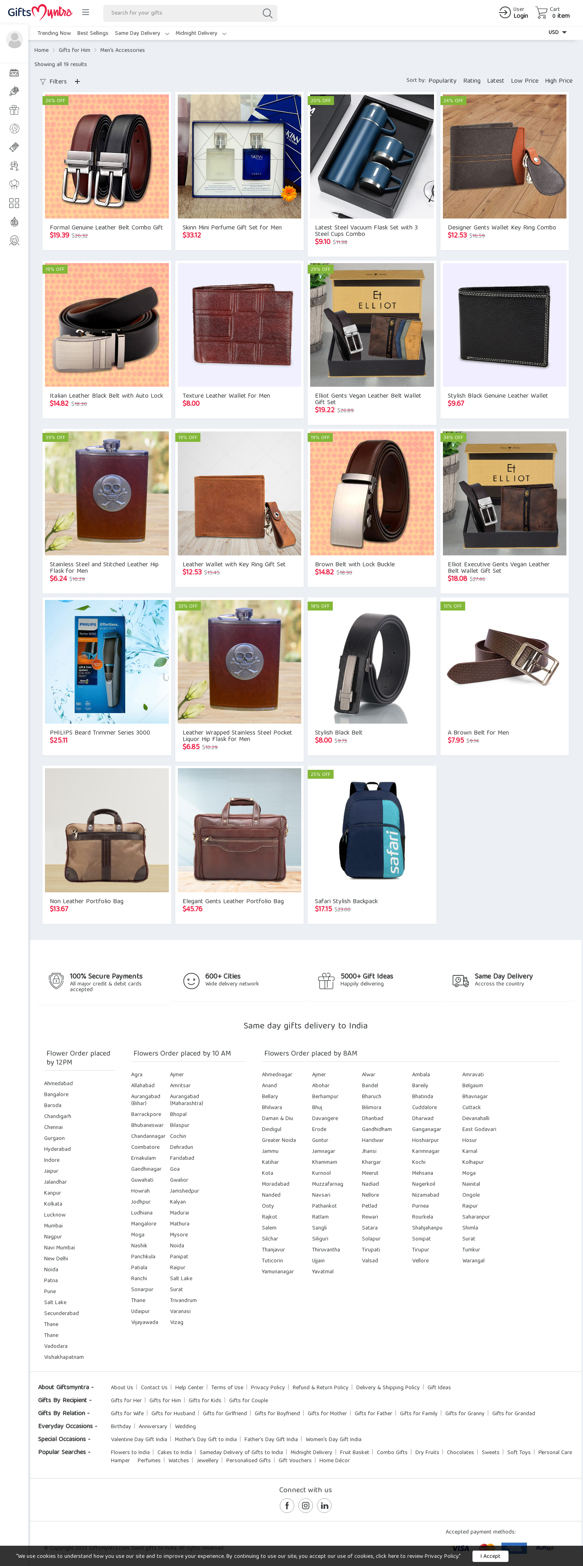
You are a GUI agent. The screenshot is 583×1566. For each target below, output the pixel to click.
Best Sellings (93, 34)
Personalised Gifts (248, 1461)
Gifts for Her (126, 1401)
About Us (122, 1388)
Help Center (189, 1388)
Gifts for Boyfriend (277, 1414)
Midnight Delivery (201, 34)
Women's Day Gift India (334, 1440)
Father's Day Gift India (271, 1440)
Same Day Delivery (142, 34)
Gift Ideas (439, 1388)
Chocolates (460, 1453)
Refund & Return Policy (321, 1388)
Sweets (491, 1453)
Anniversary (153, 1427)
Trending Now (54, 34)
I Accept (490, 1557)
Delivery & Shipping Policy (388, 1388)
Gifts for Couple (248, 1401)
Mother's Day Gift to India (206, 1440)
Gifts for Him (74, 50)
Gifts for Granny (465, 1414)
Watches (178, 1461)
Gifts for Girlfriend (225, 1414)
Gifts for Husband (173, 1414)
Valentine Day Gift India (139, 1440)
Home (41, 50)
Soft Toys (519, 1453)
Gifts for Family (419, 1414)
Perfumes (149, 1461)
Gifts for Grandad (513, 1414)
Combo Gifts (392, 1453)
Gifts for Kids (205, 1401)
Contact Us (154, 1388)
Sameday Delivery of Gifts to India (241, 1453)
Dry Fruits (427, 1453)
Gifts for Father (373, 1414)
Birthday (121, 1427)
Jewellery (208, 1461)
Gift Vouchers (295, 1461)
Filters (53, 82)
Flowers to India (130, 1453)
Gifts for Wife (127, 1414)
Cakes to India (174, 1453)
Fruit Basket (354, 1453)
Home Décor (334, 1461)
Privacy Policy (268, 1388)
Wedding (185, 1427)
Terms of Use (227, 1388)
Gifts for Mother (327, 1414)
